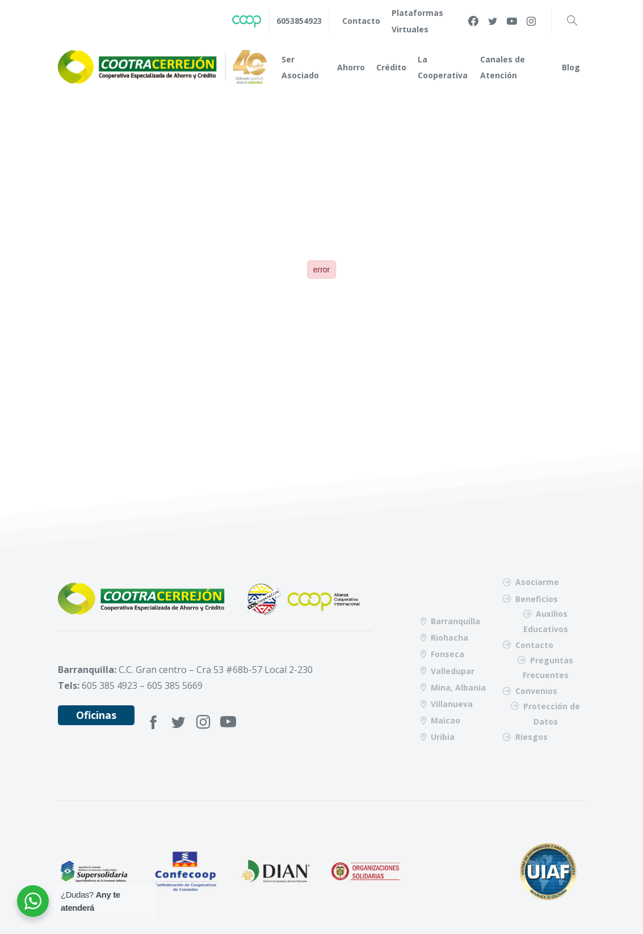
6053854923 (299, 20)
